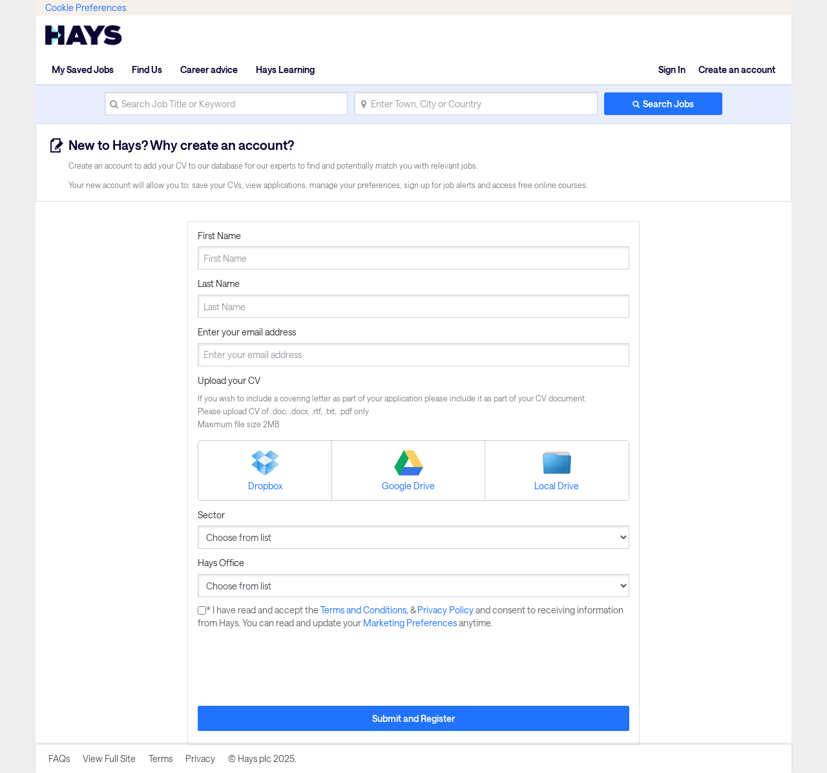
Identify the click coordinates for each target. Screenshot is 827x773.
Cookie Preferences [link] (85, 7)
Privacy (200, 758)
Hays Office (221, 562)
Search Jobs (668, 103)
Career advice (209, 69)
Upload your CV (229, 380)
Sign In (672, 69)
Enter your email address (247, 331)
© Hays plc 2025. (262, 758)
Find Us (147, 69)
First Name (219, 235)
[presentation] (296, 667)
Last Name (219, 283)
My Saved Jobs (83, 69)
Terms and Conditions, (365, 609)
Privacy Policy (446, 609)
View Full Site (109, 758)
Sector (211, 514)
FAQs (59, 758)
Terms (161, 758)
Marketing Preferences (411, 622)
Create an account (736, 69)
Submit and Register (413, 718)
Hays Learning (285, 69)
